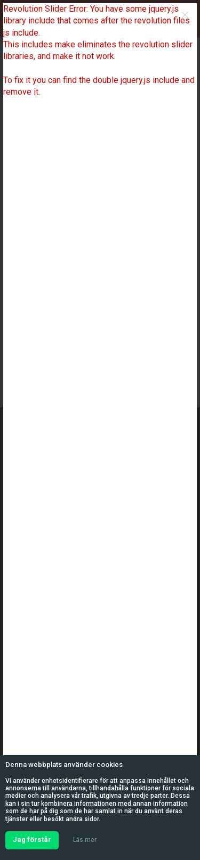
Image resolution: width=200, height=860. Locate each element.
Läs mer (85, 840)
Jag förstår (32, 840)
